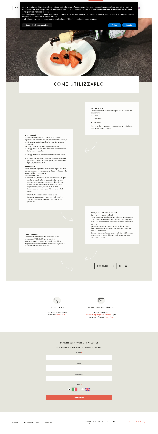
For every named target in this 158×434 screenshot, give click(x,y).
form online (109, 317)
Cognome (79, 374)
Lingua (79, 385)
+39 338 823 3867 (60, 315)
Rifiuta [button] (114, 25)
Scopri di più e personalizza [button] (37, 25)
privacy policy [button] (125, 7)
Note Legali (15, 422)
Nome (79, 363)
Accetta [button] (129, 25)
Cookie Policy (48, 422)
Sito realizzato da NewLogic (137, 422)
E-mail (79, 353)
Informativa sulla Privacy (31, 422)
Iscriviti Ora (79, 397)
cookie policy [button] (44, 12)
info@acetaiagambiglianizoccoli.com (98, 315)
